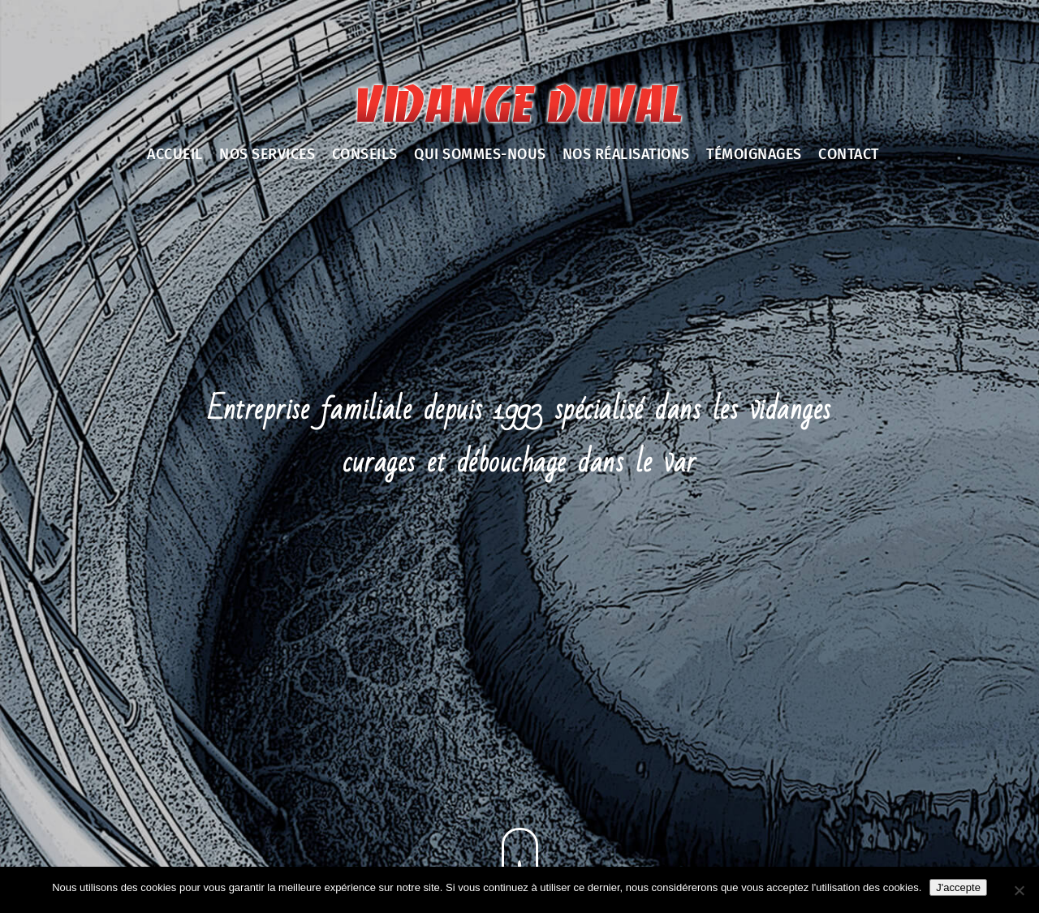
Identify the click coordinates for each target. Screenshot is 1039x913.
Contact (848, 154)
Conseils (365, 154)
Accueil (175, 154)
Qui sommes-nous (480, 154)
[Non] (1019, 890)
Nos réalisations (626, 154)
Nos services (267, 154)
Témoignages (754, 154)
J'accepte (958, 887)
